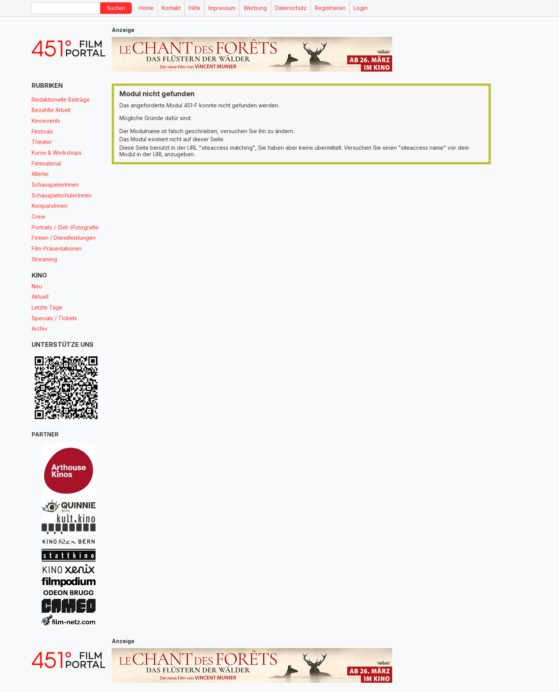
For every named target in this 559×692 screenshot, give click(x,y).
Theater (42, 142)
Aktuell (40, 296)
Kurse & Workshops (57, 152)
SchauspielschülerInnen (62, 195)
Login (361, 8)
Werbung (255, 8)
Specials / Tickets (54, 318)
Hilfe (194, 8)
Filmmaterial (46, 163)
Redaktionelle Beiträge (61, 99)
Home (146, 8)
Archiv (39, 328)
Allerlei (40, 173)
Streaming (44, 259)
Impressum (221, 8)
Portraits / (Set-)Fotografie (65, 227)
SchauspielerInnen (55, 184)
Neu (37, 286)
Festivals (42, 131)
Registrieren (330, 8)
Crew (38, 216)
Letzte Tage (47, 307)
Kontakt (171, 8)
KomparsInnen (49, 205)
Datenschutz (291, 8)
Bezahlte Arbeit (51, 110)
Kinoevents (46, 120)
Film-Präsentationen (57, 248)
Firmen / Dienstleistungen (64, 237)
